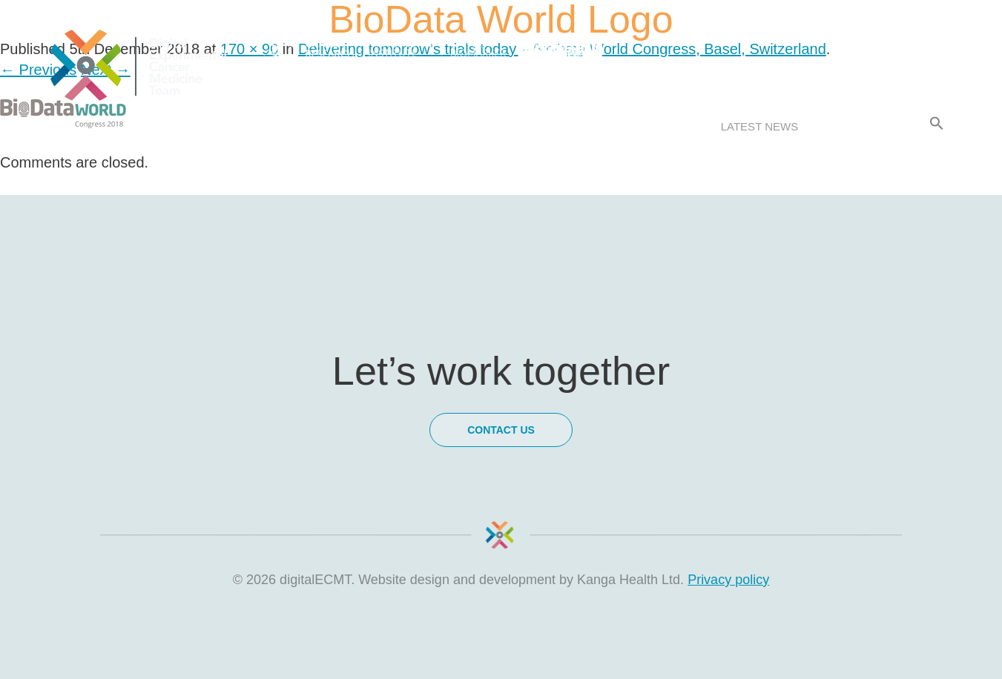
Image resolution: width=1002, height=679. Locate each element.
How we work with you (292, 126)
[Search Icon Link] (937, 124)
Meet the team (439, 126)
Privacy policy (728, 579)
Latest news (759, 126)
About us (161, 126)
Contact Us (864, 126)
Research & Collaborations (602, 126)
